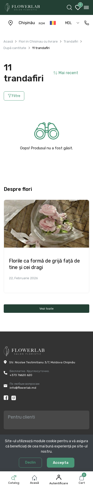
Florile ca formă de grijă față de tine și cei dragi (44, 264)
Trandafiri (71, 41)
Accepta (60, 462)
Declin (30, 462)
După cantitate (14, 48)
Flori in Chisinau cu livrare (38, 41)
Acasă (34, 483)
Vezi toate (46, 308)
